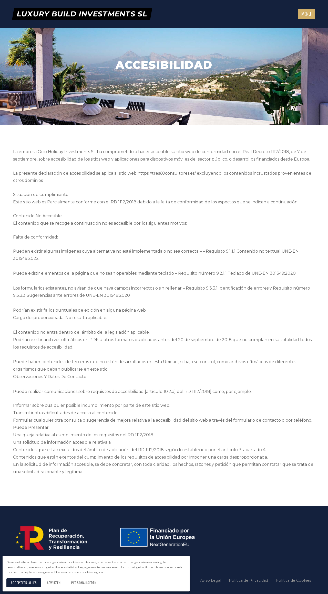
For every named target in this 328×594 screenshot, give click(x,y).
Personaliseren (85, 583)
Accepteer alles (24, 583)
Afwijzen (55, 583)
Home (144, 79)
